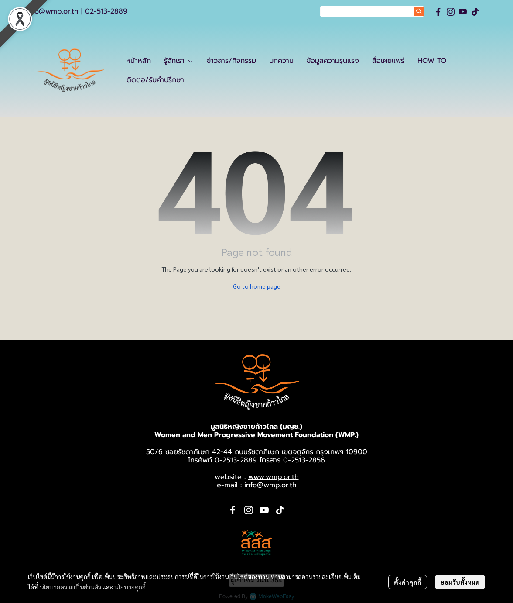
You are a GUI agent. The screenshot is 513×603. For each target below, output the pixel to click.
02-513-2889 (106, 11)
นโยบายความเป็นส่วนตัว (70, 587)
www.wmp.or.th (273, 477)
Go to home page (256, 286)
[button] (372, 11)
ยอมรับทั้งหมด (460, 582)
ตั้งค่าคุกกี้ (407, 582)
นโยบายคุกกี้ (130, 587)
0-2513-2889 (236, 460)
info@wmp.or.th (52, 11)
